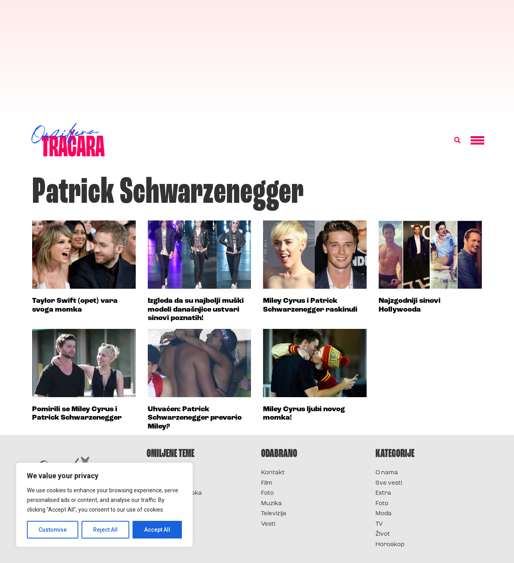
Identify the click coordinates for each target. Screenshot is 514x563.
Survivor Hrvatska (174, 493)
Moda (383, 514)
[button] (457, 140)
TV (379, 524)
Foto (267, 493)
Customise (53, 529)
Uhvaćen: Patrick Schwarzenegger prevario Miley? (195, 418)
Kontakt (273, 473)
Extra (383, 493)
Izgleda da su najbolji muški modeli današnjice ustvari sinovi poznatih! (196, 309)
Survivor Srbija (169, 504)
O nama (386, 473)
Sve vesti (388, 483)
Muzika (271, 504)
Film (266, 483)
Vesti (268, 524)
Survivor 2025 (168, 483)
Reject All (106, 529)
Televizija (273, 514)
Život (382, 534)
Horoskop (390, 545)
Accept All (157, 529)
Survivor (160, 473)
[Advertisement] (257, 60)
